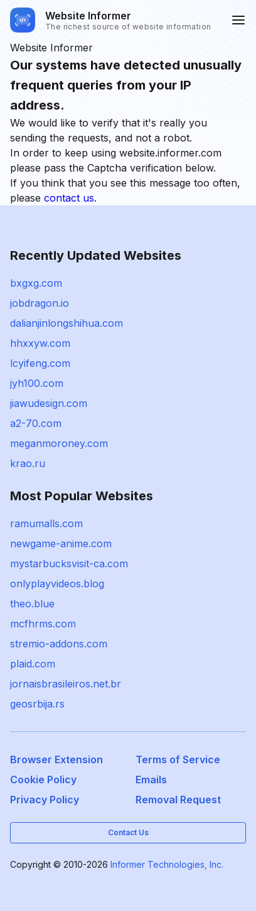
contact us (69, 198)
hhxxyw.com (40, 343)
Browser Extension (56, 759)
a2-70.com (35, 423)
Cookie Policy (43, 779)
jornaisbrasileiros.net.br (65, 683)
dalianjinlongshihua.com (66, 323)
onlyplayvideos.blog (57, 583)
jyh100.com (36, 383)
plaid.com (32, 663)
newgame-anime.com (61, 543)
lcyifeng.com (40, 363)
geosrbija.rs (37, 703)
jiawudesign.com (48, 403)
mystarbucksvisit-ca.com (69, 563)
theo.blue (32, 603)
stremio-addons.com (58, 643)
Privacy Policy (44, 799)
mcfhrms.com (43, 623)
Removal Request (178, 799)
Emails (151, 779)
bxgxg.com (36, 283)
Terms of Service (178, 759)
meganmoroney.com (59, 443)
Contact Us (128, 832)
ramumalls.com (46, 523)
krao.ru (27, 463)
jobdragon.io (39, 303)
